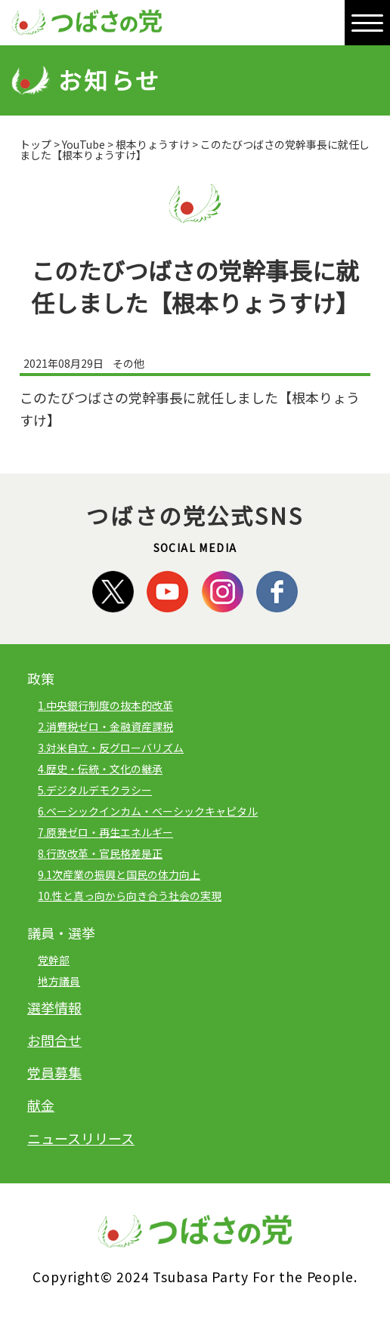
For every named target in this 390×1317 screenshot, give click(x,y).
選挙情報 (54, 1007)
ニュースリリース (81, 1138)
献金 (40, 1105)
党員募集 (54, 1072)
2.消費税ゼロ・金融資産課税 (105, 726)
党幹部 (54, 959)
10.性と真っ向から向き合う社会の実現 (129, 895)
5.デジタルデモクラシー (95, 789)
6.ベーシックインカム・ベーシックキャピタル (148, 811)
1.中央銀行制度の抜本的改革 (105, 705)
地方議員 (59, 981)
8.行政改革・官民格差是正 (100, 853)
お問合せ (54, 1040)
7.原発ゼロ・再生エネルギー (105, 832)
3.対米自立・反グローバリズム (111, 747)
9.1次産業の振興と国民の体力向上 (119, 874)
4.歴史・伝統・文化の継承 (100, 768)
